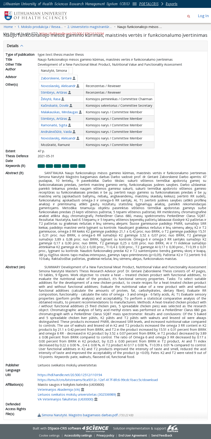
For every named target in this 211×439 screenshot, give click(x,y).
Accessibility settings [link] (78, 435)
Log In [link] (203, 15)
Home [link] (8, 27)
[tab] (105, 46)
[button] (188, 15)
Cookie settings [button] (49, 435)
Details (12, 45)
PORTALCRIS (148, 4)
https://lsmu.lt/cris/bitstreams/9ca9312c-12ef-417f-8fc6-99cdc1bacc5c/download (98, 380)
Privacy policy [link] (105, 435)
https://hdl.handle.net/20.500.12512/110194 (70, 375)
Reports (171, 4)
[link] (85, 415)
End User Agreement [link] (133, 435)
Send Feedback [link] (161, 435)
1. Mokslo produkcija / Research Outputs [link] (40, 27)
